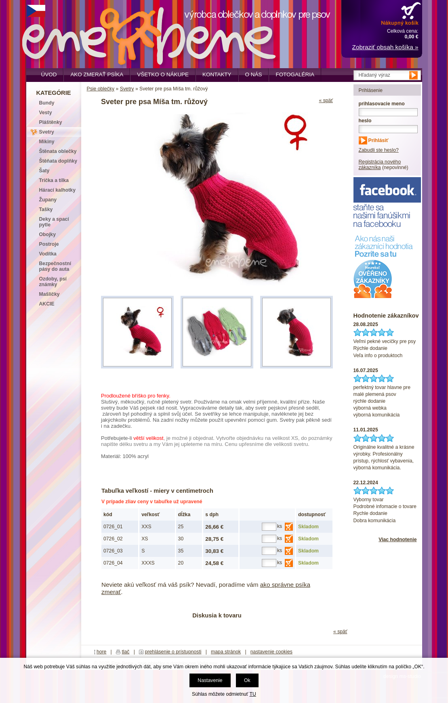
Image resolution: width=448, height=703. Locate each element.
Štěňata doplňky (58, 161)
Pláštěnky (50, 122)
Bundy (47, 103)
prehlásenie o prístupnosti (173, 652)
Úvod (49, 74)
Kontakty (216, 74)
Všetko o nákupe (163, 74)
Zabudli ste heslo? (379, 150)
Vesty (45, 112)
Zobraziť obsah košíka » (385, 47)
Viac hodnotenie (397, 539)
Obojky (47, 234)
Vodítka (48, 254)
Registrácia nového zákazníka (380, 164)
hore (102, 652)
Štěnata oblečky (58, 151)
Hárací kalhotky (57, 190)
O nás (253, 74)
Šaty (44, 171)
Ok (247, 680)
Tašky (46, 209)
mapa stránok (226, 652)
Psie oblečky (101, 89)
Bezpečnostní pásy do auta (55, 266)
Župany (48, 200)
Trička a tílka (54, 180)
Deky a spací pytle (54, 222)
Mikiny (47, 141)
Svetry (127, 89)
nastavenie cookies (271, 652)
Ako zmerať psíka (96, 74)
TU (253, 694)
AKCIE (47, 304)
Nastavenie (210, 680)
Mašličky (49, 294)
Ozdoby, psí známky (53, 281)
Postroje (49, 244)
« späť (326, 100)
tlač (125, 652)
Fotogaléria (295, 74)
